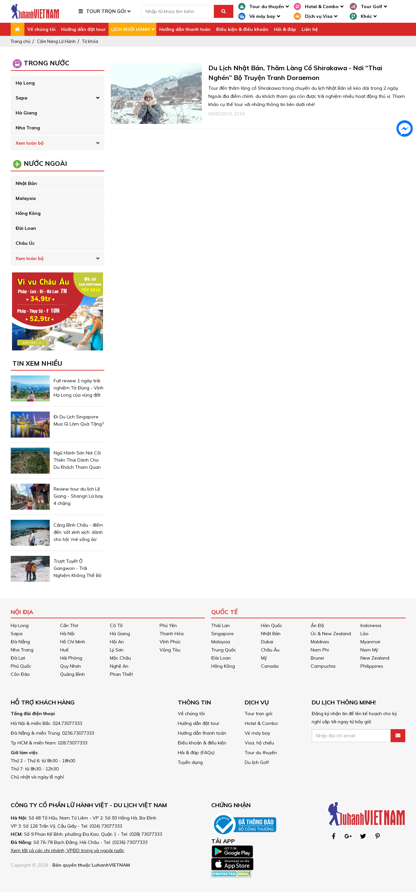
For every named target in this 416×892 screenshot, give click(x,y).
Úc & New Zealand (331, 633)
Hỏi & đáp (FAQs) (196, 752)
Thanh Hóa (172, 633)
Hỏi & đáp (285, 29)
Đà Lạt (18, 658)
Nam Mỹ (369, 650)
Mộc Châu (120, 658)
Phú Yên (168, 625)
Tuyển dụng (190, 762)
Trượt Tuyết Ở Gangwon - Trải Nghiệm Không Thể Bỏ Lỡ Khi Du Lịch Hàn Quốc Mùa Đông (77, 575)
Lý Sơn (117, 650)
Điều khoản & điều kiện (202, 743)
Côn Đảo (20, 674)
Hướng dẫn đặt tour (83, 29)
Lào (364, 633)
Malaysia (26, 198)
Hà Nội (67, 633)
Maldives (320, 642)
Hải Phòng (71, 658)
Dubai (267, 642)
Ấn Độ (317, 625)
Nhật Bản (26, 183)
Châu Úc (25, 243)
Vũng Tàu (170, 650)
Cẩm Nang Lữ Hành (56, 41)
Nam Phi (320, 650)
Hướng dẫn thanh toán (185, 29)
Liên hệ (310, 29)
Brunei (317, 658)
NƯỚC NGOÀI (45, 163)
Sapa (21, 98)
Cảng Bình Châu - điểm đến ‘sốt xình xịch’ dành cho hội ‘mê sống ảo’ (78, 532)
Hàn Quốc (271, 625)
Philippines (371, 666)
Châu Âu (270, 650)
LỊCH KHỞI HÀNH (130, 29)
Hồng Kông (28, 213)
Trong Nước (46, 63)
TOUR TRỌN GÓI (106, 11)
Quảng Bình (72, 674)
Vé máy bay (257, 733)
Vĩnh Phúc (170, 642)
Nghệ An (119, 666)
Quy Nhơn (70, 666)
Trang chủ (21, 41)
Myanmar (370, 642)
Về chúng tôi (41, 29)
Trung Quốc (223, 650)
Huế (64, 650)
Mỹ (264, 658)
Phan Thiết (121, 674)
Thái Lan (220, 625)
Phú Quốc (21, 666)
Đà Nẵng (20, 642)
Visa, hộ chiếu (259, 743)
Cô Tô (116, 625)
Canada (270, 666)
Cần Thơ (69, 625)
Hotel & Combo (261, 723)
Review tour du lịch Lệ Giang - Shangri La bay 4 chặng (78, 496)
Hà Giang (26, 113)
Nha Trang (28, 128)
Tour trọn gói (258, 713)
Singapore (222, 633)
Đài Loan (26, 228)
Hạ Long (25, 83)
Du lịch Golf (257, 762)
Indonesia (370, 625)
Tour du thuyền (261, 752)
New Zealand (374, 658)
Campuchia (323, 666)
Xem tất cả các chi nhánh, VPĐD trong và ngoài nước (67, 850)
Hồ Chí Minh (72, 642)
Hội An (117, 642)
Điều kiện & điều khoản (242, 29)
